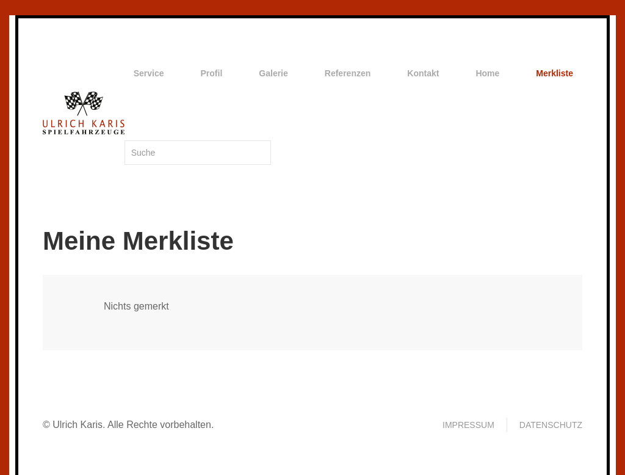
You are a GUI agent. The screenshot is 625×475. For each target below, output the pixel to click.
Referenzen (347, 73)
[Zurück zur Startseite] (84, 112)
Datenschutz (550, 425)
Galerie (273, 73)
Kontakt (423, 73)
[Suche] (198, 152)
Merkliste (554, 73)
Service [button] (149, 73)
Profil (212, 73)
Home (487, 73)
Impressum (468, 425)
